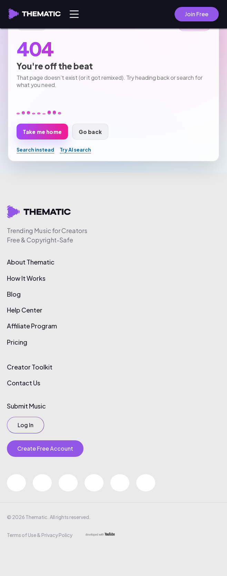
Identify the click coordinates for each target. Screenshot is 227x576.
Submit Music (26, 406)
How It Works (26, 278)
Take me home (42, 131)
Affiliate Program (32, 326)
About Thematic (31, 262)
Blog (14, 294)
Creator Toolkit (29, 367)
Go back (90, 131)
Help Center (24, 310)
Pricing (17, 342)
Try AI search (75, 149)
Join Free (196, 14)
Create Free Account (45, 448)
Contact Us (23, 383)
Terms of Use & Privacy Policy (39, 535)
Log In (25, 425)
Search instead (35, 149)
